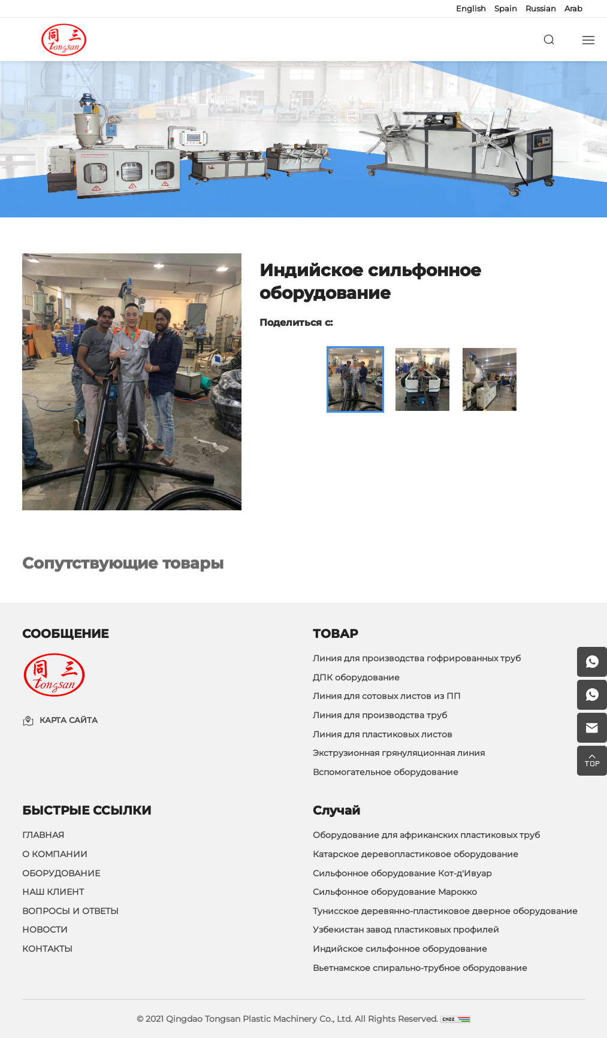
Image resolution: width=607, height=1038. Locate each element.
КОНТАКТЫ (47, 948)
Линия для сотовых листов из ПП (387, 696)
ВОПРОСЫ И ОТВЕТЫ (70, 911)
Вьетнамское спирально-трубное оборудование (420, 968)
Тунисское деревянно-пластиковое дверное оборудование (445, 911)
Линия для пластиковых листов (382, 734)
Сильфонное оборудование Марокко (395, 891)
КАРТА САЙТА (69, 720)
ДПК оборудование (356, 677)
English (471, 8)
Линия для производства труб (380, 715)
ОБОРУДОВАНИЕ (61, 873)
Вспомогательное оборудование (385, 772)
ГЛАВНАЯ (43, 835)
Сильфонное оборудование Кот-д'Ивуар (402, 873)
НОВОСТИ (45, 929)
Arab (573, 8)
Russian (541, 8)
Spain (505, 8)
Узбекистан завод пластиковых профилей (406, 929)
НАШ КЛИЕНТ (53, 891)
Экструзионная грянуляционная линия (399, 753)
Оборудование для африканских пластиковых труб (426, 835)
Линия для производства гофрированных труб (417, 658)
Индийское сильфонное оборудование (400, 948)
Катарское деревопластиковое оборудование (415, 854)
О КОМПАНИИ (54, 854)
